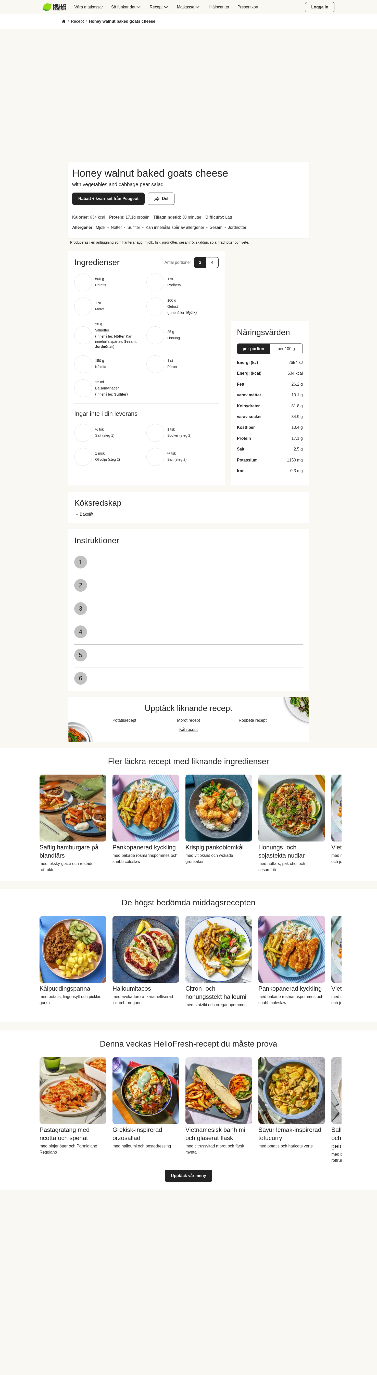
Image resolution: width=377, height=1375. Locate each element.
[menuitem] (56, 7)
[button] (146, 262)
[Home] (64, 21)
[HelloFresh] (54, 7)
